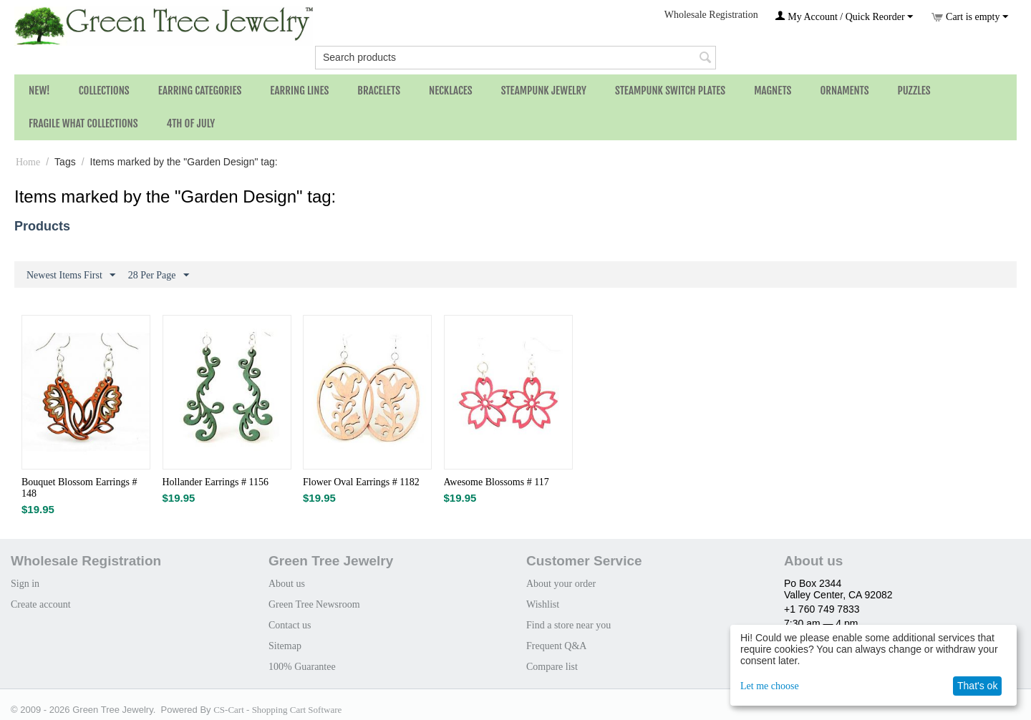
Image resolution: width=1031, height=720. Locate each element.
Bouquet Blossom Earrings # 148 (79, 488)
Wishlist (542, 604)
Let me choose (769, 686)
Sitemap (284, 646)
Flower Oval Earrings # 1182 (361, 482)
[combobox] (515, 57)
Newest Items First (70, 275)
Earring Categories (200, 90)
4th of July (191, 123)
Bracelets (378, 90)
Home (28, 162)
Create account (41, 604)
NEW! (39, 90)
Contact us (289, 625)
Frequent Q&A (556, 646)
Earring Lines (299, 90)
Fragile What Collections (83, 123)
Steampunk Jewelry (543, 90)
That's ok (977, 685)
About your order (561, 583)
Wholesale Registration (711, 14)
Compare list (552, 666)
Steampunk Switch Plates (670, 90)
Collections (104, 90)
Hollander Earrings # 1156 (215, 482)
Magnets (772, 90)
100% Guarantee (302, 666)
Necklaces (451, 90)
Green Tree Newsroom (314, 604)
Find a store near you (568, 625)
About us (286, 583)
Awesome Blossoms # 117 (496, 482)
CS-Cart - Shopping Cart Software (277, 709)
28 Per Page (158, 275)
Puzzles (914, 90)
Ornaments (844, 90)
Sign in (25, 583)
